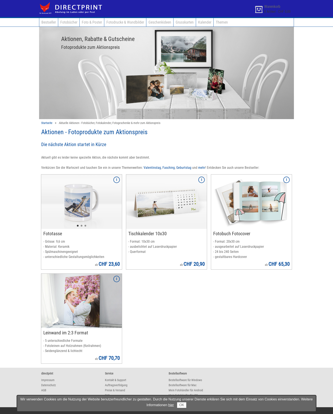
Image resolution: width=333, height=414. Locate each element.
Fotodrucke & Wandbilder (125, 22)
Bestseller (48, 22)
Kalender (204, 22)
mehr (201, 168)
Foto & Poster (92, 22)
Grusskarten (185, 22)
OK (181, 405)
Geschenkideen (159, 22)
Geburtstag (183, 168)
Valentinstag (152, 168)
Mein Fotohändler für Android (186, 390)
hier (171, 405)
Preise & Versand (115, 390)
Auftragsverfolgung (116, 385)
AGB (43, 390)
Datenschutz (48, 385)
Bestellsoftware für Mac (182, 385)
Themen (222, 22)
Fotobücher (68, 22)
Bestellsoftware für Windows (185, 380)
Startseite (46, 123)
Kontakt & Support (115, 380)
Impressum (48, 380)
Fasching (168, 168)
